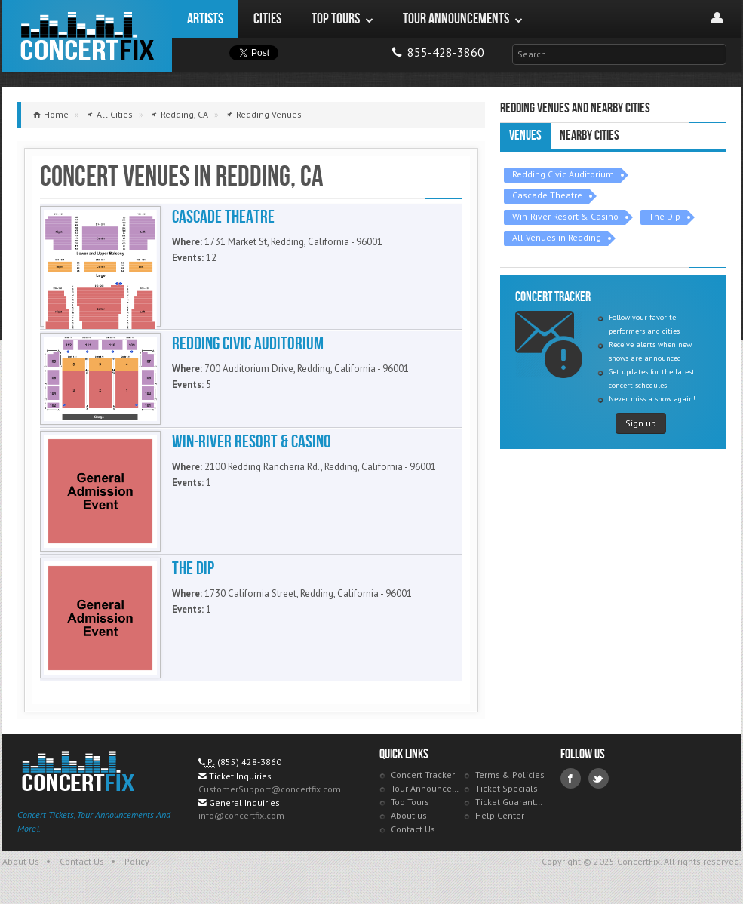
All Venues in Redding (556, 237)
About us (409, 815)
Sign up (640, 423)
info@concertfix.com (241, 815)
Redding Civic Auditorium (563, 174)
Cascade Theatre (547, 195)
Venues (525, 135)
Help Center (499, 815)
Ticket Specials (506, 788)
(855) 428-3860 (249, 761)
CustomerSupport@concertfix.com (269, 789)
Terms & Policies (510, 774)
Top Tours (410, 801)
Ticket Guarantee (510, 801)
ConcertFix (87, 36)
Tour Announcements (426, 788)
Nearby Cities (589, 135)
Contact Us (413, 829)
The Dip (664, 216)
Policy (136, 861)
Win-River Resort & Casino (565, 216)
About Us (20, 861)
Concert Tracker (423, 774)
